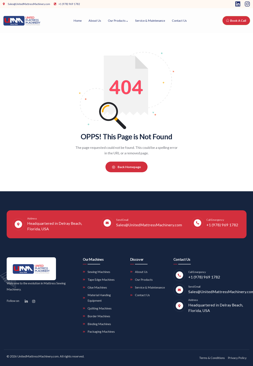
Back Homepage (126, 167)
